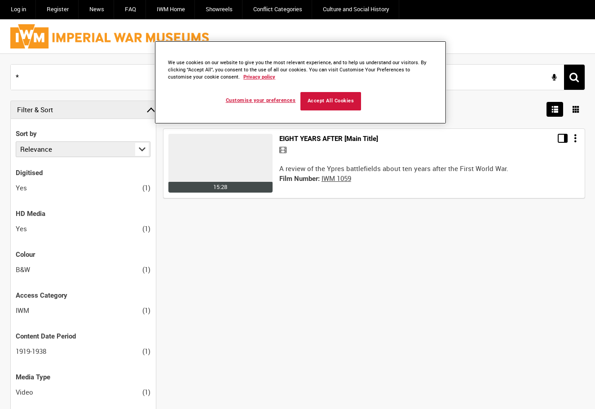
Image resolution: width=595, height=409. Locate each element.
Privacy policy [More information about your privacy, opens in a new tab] (259, 77)
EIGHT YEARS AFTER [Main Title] (328, 139)
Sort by (26, 134)
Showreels (219, 9)
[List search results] (555, 109)
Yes (21, 187)
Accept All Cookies (331, 101)
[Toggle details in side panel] (563, 138)
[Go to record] (220, 163)
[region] (300, 82)
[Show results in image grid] (576, 109)
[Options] (575, 138)
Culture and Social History (356, 9)
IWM (22, 310)
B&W (23, 269)
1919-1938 (31, 351)
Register (58, 9)
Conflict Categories (277, 9)
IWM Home (171, 9)
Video (24, 391)
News (96, 9)
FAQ (130, 9)
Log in (18, 9)
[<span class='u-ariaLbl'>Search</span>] (574, 77)
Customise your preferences (261, 100)
